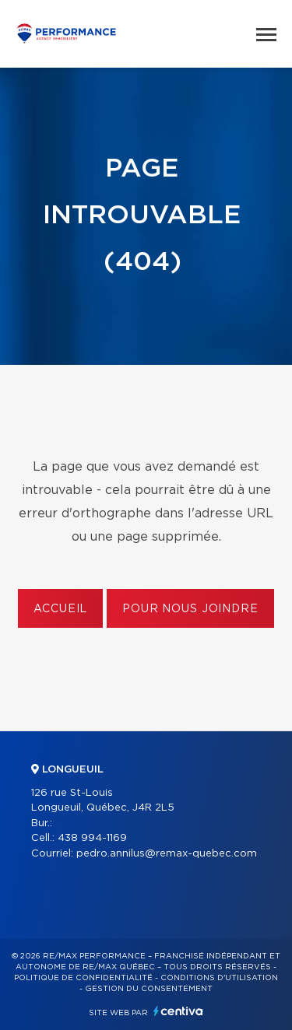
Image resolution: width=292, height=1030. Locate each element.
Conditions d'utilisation (219, 978)
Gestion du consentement (149, 989)
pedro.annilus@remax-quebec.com (166, 854)
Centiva (178, 1011)
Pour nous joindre (190, 609)
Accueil (60, 609)
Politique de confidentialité (83, 978)
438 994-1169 (92, 838)
